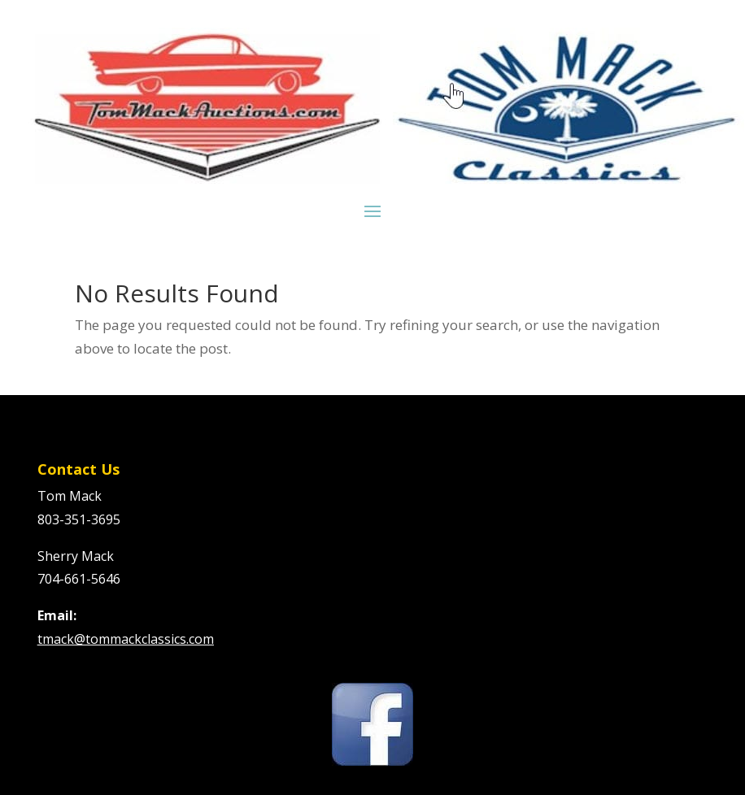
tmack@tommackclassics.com (125, 639)
